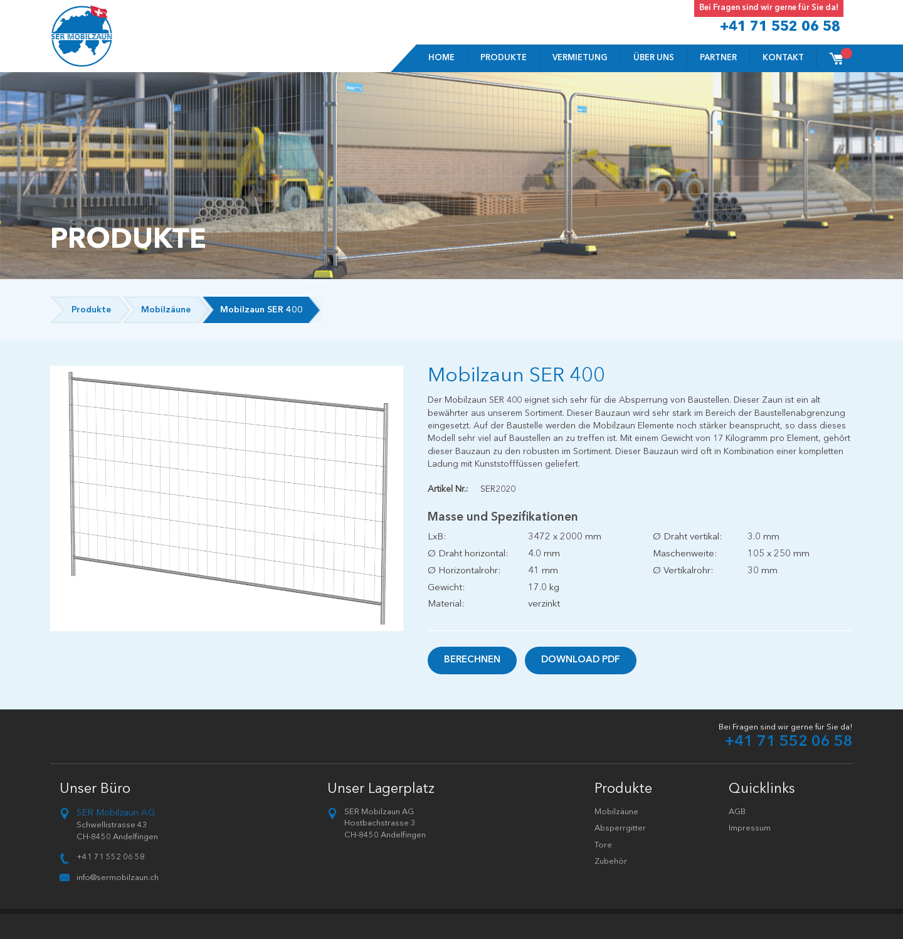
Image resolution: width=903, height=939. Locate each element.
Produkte (503, 58)
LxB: (437, 537)
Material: (446, 604)
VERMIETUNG (580, 58)
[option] (227, 498)
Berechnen (472, 660)
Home (441, 58)
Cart (842, 54)
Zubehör (610, 861)
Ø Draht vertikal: (687, 537)
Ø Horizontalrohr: (464, 571)
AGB (737, 812)
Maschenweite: (685, 554)
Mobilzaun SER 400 (261, 309)
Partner (718, 58)
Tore (603, 845)
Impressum (750, 828)
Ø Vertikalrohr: (683, 571)
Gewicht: (446, 588)
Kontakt (783, 58)
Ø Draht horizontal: (468, 554)
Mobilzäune (166, 309)
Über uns (653, 58)
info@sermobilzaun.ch (118, 878)
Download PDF (580, 660)
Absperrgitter (620, 828)
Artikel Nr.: (448, 489)
